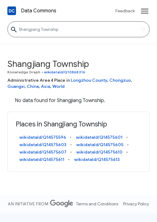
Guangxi (16, 86)
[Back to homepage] (11, 10)
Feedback (125, 11)
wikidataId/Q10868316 (64, 72)
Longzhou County (89, 80)
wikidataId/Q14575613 (97, 159)
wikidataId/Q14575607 (42, 152)
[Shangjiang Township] (78, 29)
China (33, 86)
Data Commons (38, 11)
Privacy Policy (136, 204)
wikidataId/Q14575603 (42, 144)
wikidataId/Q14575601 (99, 137)
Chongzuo (120, 80)
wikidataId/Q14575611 (41, 159)
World (58, 86)
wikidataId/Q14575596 (42, 137)
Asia (45, 86)
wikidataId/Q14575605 (99, 144)
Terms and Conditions (97, 204)
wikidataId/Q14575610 (99, 152)
